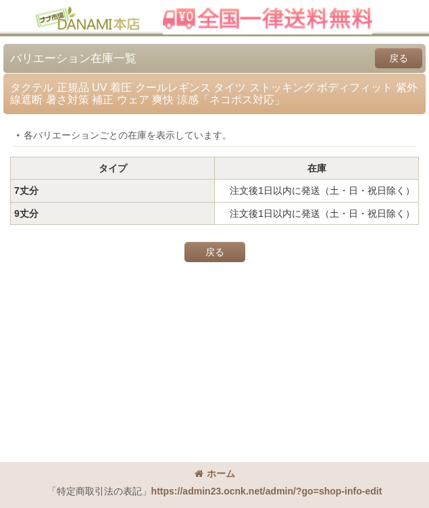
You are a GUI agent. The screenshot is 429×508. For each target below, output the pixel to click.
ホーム (215, 473)
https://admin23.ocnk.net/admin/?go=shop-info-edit (266, 491)
